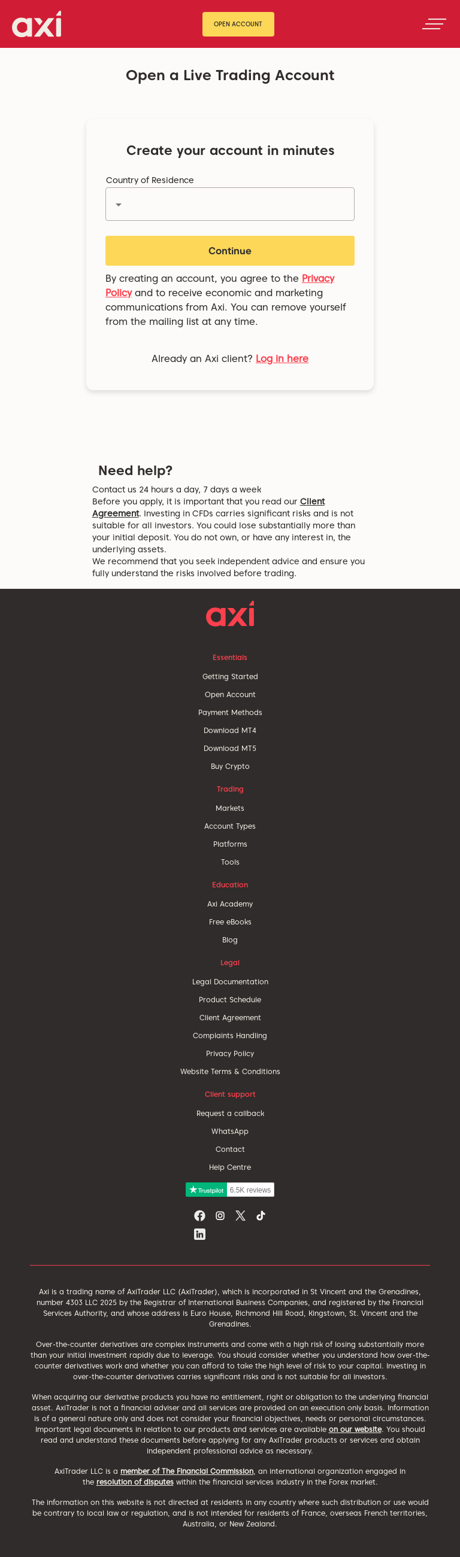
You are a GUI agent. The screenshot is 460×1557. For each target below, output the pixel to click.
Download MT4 (230, 730)
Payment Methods (230, 712)
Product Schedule (230, 999)
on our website (355, 1429)
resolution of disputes (135, 1481)
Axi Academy (230, 903)
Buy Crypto (230, 766)
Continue (230, 251)
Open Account (238, 24)
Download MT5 (230, 748)
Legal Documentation (230, 981)
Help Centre (230, 1167)
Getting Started (230, 676)
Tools (230, 861)
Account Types (230, 826)
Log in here (282, 358)
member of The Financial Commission (186, 1471)
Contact (230, 1149)
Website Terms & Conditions (230, 1071)
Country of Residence (150, 180)
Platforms (230, 844)
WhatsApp (230, 1131)
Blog (230, 939)
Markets (230, 808)
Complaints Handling (230, 1035)
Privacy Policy (230, 1053)
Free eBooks (230, 921)
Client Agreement (230, 1017)
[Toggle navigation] (434, 24)
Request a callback (230, 1113)
